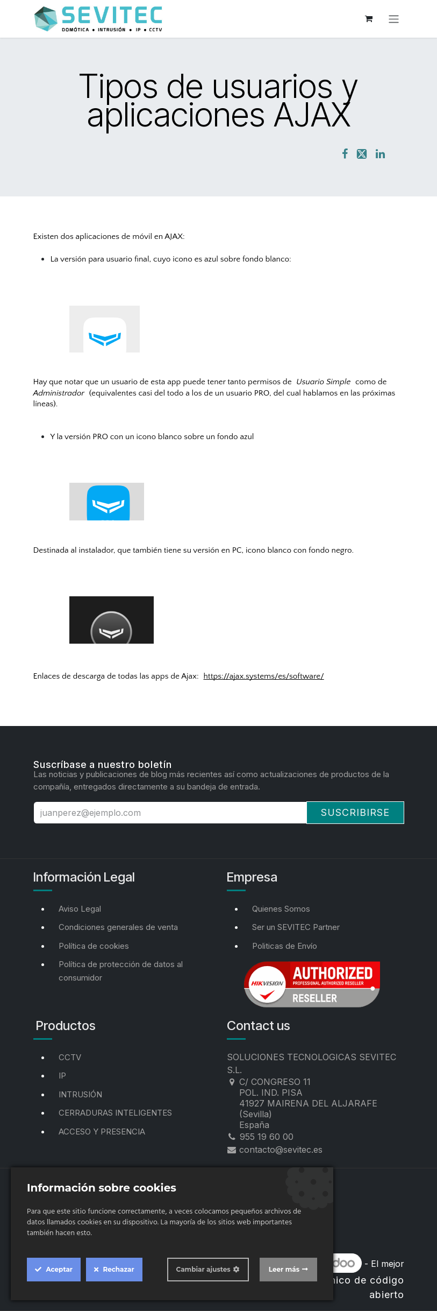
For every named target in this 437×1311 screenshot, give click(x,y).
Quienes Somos (281, 909)
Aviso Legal (80, 909)
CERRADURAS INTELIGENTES (115, 1113)
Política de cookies (94, 946)
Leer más (284, 1269)
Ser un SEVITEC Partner (296, 927)
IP (62, 1075)
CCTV (70, 1057)
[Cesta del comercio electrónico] (369, 19)
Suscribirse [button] (355, 812)
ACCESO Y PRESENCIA (102, 1131)
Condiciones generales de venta (118, 927)
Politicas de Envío (284, 946)
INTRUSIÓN (80, 1094)
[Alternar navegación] (393, 18)
